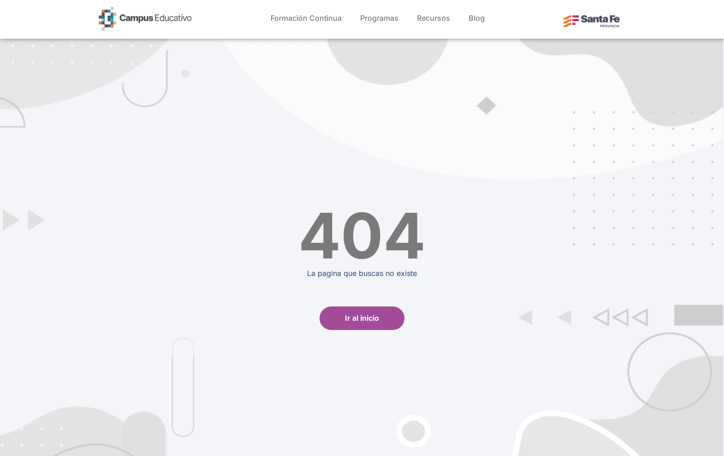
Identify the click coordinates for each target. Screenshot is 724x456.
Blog (477, 18)
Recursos (433, 18)
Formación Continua (306, 18)
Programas (379, 18)
